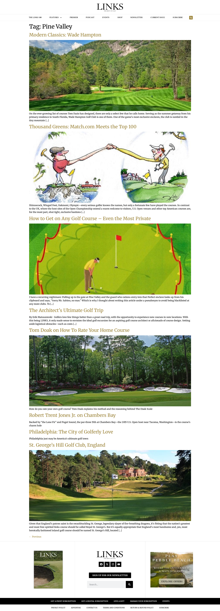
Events (105, 17)
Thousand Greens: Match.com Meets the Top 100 (82, 127)
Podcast (90, 17)
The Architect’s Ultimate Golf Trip (66, 310)
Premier (74, 17)
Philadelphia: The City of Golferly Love (71, 432)
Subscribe (178, 17)
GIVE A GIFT (119, 601)
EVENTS (165, 601)
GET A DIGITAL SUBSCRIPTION (94, 601)
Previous (35, 536)
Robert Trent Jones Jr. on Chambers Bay (72, 415)
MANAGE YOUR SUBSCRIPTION (143, 601)
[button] (191, 17)
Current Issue (157, 17)
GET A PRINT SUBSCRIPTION (63, 601)
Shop (119, 17)
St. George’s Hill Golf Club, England (67, 445)
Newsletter (136, 17)
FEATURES (55, 17)
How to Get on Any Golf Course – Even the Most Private (90, 218)
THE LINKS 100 (35, 17)
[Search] (129, 584)
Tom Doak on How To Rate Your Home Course (79, 330)
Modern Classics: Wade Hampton (65, 35)
